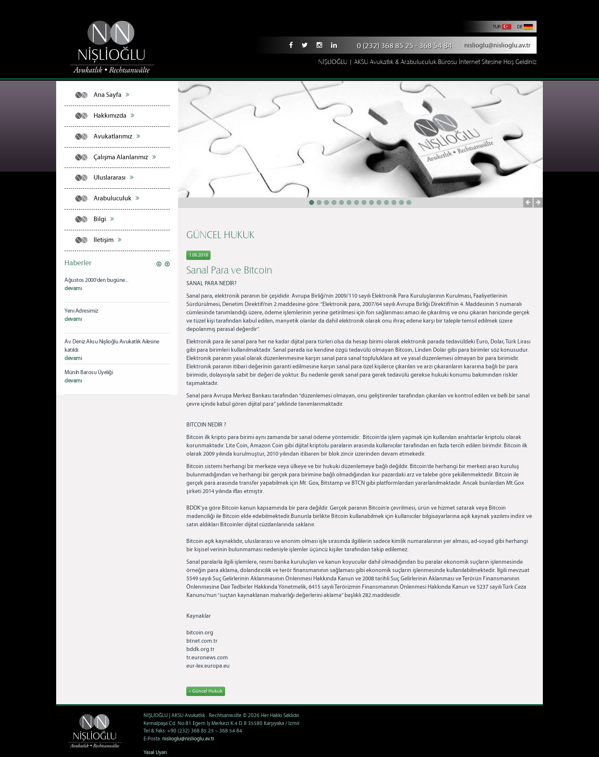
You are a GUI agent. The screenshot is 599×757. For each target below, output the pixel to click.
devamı (73, 288)
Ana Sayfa (111, 95)
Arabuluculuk (116, 198)
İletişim (107, 240)
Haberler (78, 263)
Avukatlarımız (117, 136)
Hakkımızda (114, 115)
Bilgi (104, 219)
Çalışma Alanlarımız (125, 157)
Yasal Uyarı (155, 753)
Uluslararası (114, 177)
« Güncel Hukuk (206, 691)
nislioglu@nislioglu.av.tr (497, 45)
